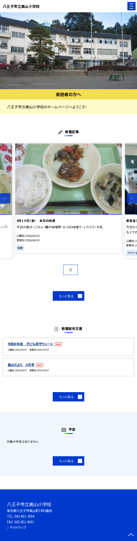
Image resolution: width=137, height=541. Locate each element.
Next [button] (132, 198)
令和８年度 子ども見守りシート (31, 344)
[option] (68, 50)
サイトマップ (18, 527)
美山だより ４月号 (21, 364)
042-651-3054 (24, 516)
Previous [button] (5, 198)
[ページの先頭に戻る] (131, 535)
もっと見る (66, 296)
